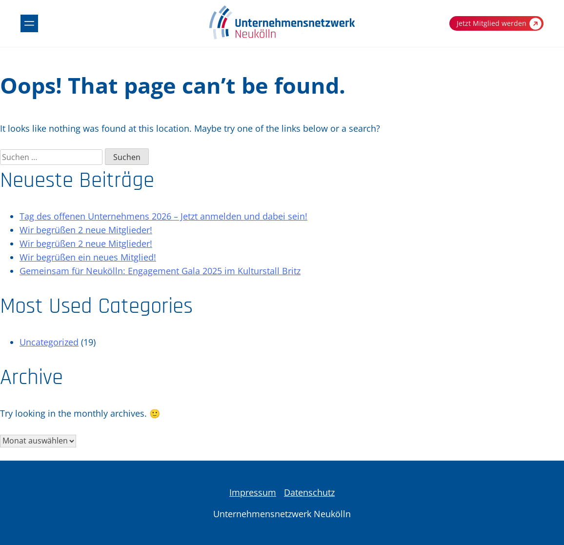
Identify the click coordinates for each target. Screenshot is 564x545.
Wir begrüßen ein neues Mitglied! (88, 257)
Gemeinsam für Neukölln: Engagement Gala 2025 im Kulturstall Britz (160, 271)
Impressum (252, 492)
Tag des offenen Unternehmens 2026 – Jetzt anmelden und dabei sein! (163, 216)
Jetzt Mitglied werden (499, 24)
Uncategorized (49, 342)
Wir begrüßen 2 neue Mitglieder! (86, 230)
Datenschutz (309, 492)
